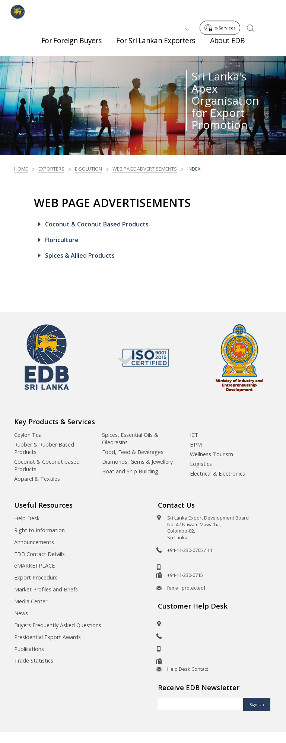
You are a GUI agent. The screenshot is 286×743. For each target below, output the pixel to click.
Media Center (30, 601)
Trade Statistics (33, 660)
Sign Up (257, 704)
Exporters (51, 168)
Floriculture (62, 240)
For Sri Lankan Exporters (155, 44)
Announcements (34, 542)
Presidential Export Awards (47, 637)
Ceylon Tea (28, 434)
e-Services (222, 10)
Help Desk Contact (187, 669)
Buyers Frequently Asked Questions (57, 625)
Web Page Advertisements (144, 168)
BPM (196, 444)
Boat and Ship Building (130, 471)
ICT (194, 434)
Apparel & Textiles (37, 478)
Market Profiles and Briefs (46, 589)
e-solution (88, 168)
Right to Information (39, 530)
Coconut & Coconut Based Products (97, 224)
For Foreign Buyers (71, 44)
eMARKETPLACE (34, 565)
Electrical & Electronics (217, 473)
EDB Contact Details (39, 554)
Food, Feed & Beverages (132, 451)
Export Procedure (36, 577)
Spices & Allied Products (80, 255)
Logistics (201, 463)
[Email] (201, 704)
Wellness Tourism (211, 454)
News (21, 613)
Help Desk (26, 518)
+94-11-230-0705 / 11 (189, 550)
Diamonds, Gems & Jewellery (137, 461)
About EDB (227, 44)
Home (21, 168)
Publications (29, 648)
